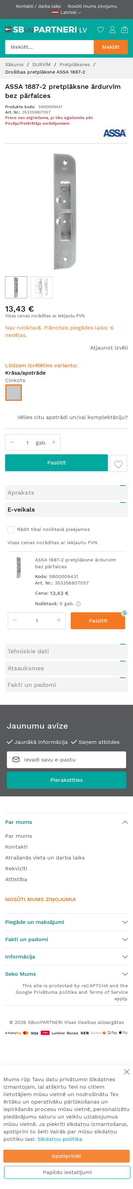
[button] (42, 287)
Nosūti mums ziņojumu (92, 6)
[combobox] (49, 47)
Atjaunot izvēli (109, 347)
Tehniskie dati (28, 651)
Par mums (18, 836)
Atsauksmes (25, 668)
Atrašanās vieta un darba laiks (45, 857)
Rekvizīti (16, 868)
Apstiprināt (66, 1156)
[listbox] (66, 394)
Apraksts (20, 492)
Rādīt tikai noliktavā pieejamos (53, 529)
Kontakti (16, 847)
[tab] (66, 492)
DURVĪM (42, 64)
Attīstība (16, 879)
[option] (13, 392)
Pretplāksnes (76, 64)
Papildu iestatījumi (67, 1172)
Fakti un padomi (31, 684)
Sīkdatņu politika (59, 1139)
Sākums (15, 64)
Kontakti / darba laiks (38, 6)
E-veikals (21, 509)
